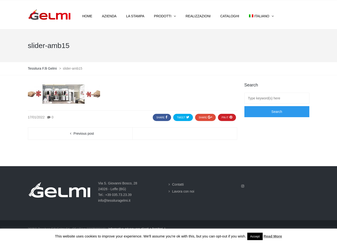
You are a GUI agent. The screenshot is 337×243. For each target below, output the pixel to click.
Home (87, 16)
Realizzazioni (197, 16)
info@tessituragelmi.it (114, 200)
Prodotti (162, 16)
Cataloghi (229, 16)
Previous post (84, 133)
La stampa (135, 16)
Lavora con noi (183, 191)
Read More (273, 236)
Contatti (178, 184)
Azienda (109, 16)
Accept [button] (255, 236)
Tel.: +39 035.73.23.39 (115, 195)
